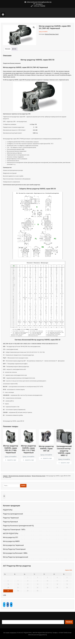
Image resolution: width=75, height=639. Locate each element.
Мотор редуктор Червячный (13, 545)
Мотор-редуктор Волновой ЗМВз (15, 553)
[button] (34, 27)
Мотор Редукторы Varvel (51, 34)
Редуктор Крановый (10, 522)
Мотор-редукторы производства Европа (20, 476)
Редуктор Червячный (11, 518)
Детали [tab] (14, 49)
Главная (5, 476)
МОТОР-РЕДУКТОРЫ (10, 533)
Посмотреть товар (11, 460)
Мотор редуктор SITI (10, 537)
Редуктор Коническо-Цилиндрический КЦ (18, 526)
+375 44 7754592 (38, 6)
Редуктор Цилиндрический (13, 514)
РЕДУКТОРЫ (7, 510)
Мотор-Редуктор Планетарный (14, 549)
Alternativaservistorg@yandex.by (38, 2)
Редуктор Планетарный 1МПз (14, 529)
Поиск (69, 622)
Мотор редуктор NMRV (11, 541)
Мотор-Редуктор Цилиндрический (15, 557)
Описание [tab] (7, 49)
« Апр (4, 595)
